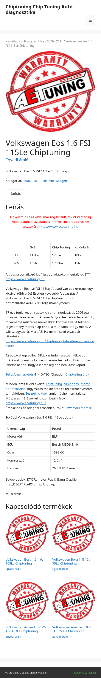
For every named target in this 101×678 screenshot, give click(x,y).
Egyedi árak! (17, 159)
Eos (42, 41)
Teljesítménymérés (19, 374)
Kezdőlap (12, 41)
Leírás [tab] (16, 193)
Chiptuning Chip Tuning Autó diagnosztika (39, 9)
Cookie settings (85, 672)
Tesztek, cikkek (36, 393)
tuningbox (71, 384)
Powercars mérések (79, 408)
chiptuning (54, 384)
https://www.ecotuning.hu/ (26, 403)
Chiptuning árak (77, 374)
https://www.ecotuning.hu (58, 226)
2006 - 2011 (55, 41)
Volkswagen (29, 41)
